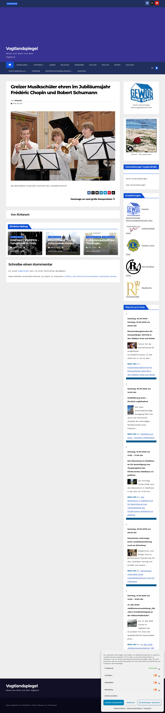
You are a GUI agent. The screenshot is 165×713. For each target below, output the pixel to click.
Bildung (65, 65)
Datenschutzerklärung (134, 708)
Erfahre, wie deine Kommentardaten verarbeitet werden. (91, 276)
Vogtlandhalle (17, 71)
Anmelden (22, 65)
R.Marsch (18, 100)
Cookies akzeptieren (114, 702)
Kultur (93, 65)
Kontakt (82, 71)
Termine (36, 71)
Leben (52, 65)
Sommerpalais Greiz (93, 237)
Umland (130, 65)
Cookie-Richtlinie (120, 708)
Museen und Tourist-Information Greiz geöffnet (62, 243)
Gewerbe (79, 65)
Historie (38, 65)
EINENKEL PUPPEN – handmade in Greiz (24, 241)
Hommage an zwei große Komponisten (93, 199)
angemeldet (23, 271)
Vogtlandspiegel (22, 48)
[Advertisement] (82, 28)
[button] (152, 68)
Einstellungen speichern (149, 702)
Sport (117, 65)
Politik (105, 65)
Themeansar (52, 705)
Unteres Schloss (17, 237)
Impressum (147, 708)
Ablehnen (131, 702)
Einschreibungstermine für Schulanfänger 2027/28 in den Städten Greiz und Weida (141, 371)
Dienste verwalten (111, 695)
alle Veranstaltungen (136, 185)
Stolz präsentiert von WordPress (18, 705)
